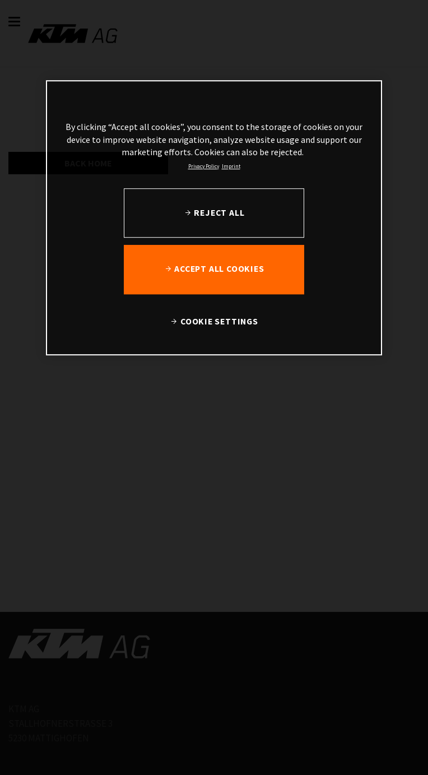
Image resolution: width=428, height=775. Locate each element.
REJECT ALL (219, 212)
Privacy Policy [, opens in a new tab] (203, 166)
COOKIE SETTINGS (219, 320)
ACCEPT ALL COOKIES (219, 268)
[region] (214, 218)
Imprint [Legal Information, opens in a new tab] (231, 166)
